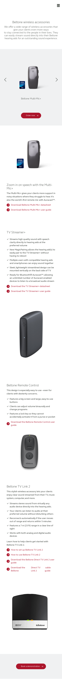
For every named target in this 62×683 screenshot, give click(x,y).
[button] (58, 5)
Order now (30, 115)
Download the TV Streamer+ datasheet (30, 286)
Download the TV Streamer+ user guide (30, 291)
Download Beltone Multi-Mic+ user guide (31, 209)
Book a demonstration (30, 666)
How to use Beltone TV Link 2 (25, 554)
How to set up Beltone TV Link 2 (27, 549)
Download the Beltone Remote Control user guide (33, 423)
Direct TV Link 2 (35, 569)
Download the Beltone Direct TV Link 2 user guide (32, 561)
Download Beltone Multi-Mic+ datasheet (31, 205)
